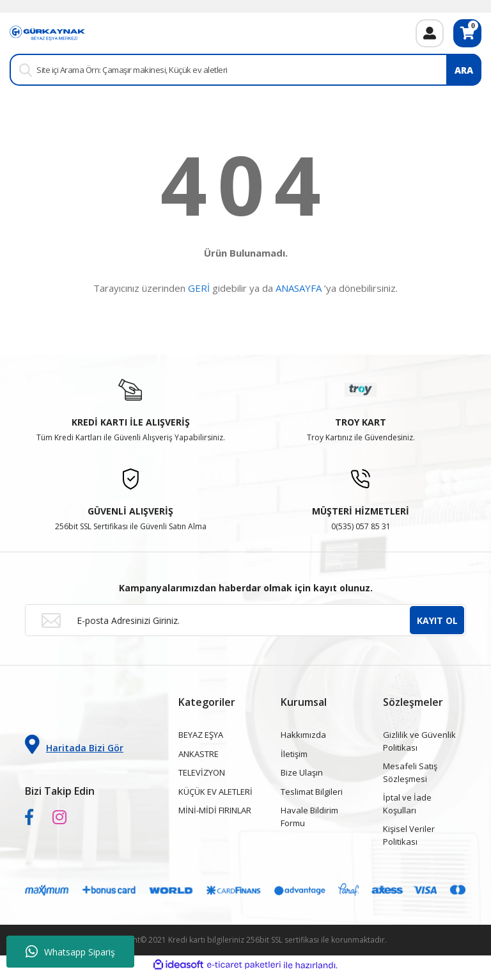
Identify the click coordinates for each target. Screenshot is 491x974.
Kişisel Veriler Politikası (409, 835)
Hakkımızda (303, 734)
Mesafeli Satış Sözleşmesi (410, 772)
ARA (464, 70)
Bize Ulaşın (302, 772)
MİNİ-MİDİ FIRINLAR (214, 810)
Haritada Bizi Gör (74, 744)
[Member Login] (429, 33)
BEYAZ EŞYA (200, 734)
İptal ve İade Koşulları (407, 804)
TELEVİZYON (201, 772)
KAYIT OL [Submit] (437, 620)
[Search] (245, 70)
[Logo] (47, 32)
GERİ (199, 288)
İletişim (294, 754)
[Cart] (467, 33)
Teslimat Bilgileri (312, 791)
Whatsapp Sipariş (70, 952)
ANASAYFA (299, 288)
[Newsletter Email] (245, 620)
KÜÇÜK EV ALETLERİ (215, 791)
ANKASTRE (198, 754)
